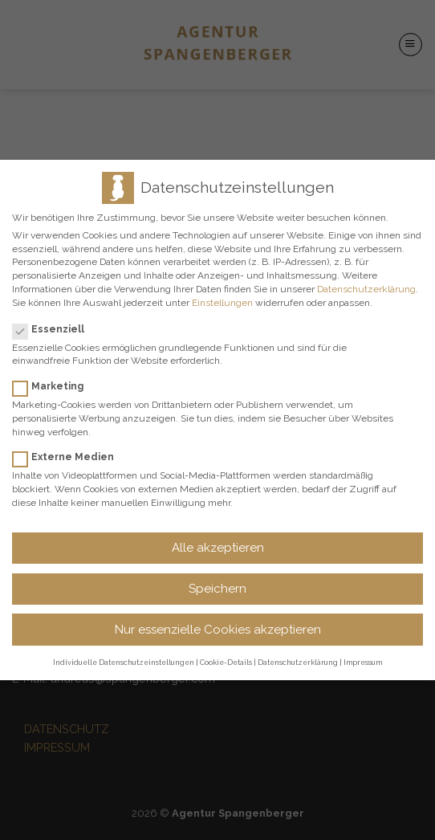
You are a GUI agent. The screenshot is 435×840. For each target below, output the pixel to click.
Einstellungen (222, 302)
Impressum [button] (363, 663)
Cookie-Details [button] (226, 663)
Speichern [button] (217, 588)
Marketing (54, 386)
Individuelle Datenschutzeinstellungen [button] (123, 663)
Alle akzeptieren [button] (218, 547)
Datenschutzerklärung (366, 289)
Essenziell (55, 329)
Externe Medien (70, 457)
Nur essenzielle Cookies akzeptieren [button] (218, 629)
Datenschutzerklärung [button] (298, 663)
